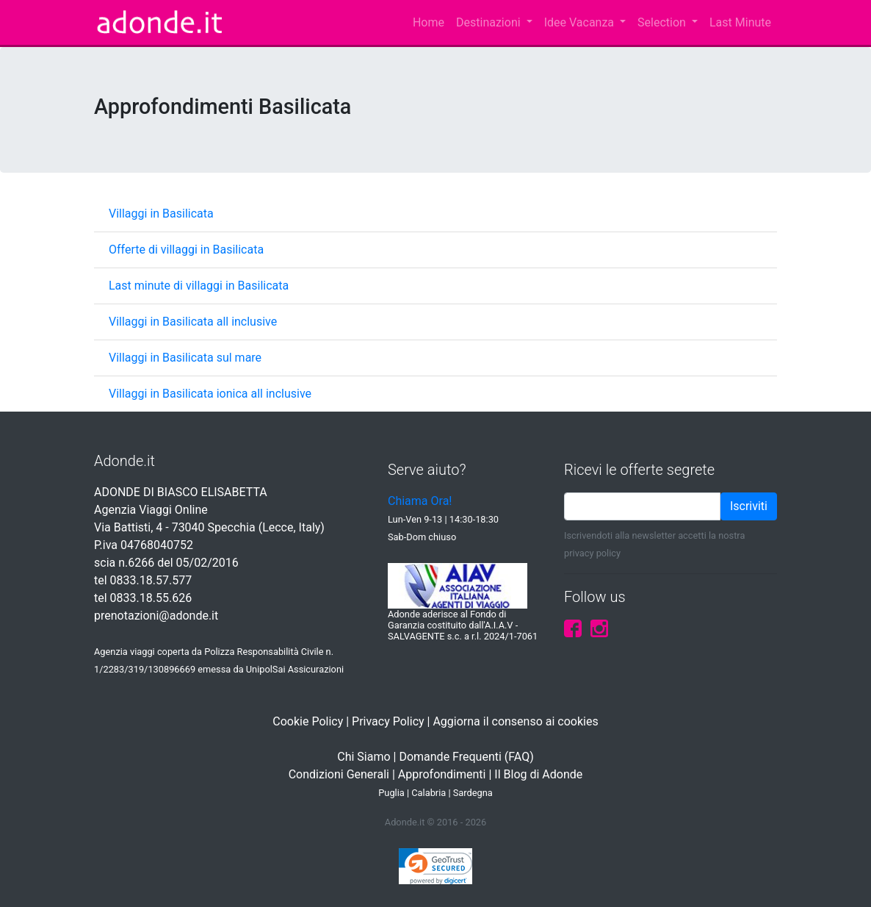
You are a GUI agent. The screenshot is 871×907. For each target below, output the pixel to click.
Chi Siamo (363, 757)
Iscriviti (748, 506)
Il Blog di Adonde (538, 774)
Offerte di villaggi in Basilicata (186, 250)
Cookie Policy (307, 721)
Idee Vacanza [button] (580, 22)
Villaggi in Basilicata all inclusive (193, 322)
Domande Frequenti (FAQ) (466, 757)
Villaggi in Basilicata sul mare (185, 358)
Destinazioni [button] (490, 22)
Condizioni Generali (339, 774)
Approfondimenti (442, 774)
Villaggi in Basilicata (161, 214)
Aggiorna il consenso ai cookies (515, 721)
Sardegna (473, 792)
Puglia (391, 792)
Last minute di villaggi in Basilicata (199, 286)
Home (428, 22)
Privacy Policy (388, 721)
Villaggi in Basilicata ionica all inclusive (210, 394)
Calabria (428, 792)
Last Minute (740, 22)
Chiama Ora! (420, 501)
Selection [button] (663, 22)
